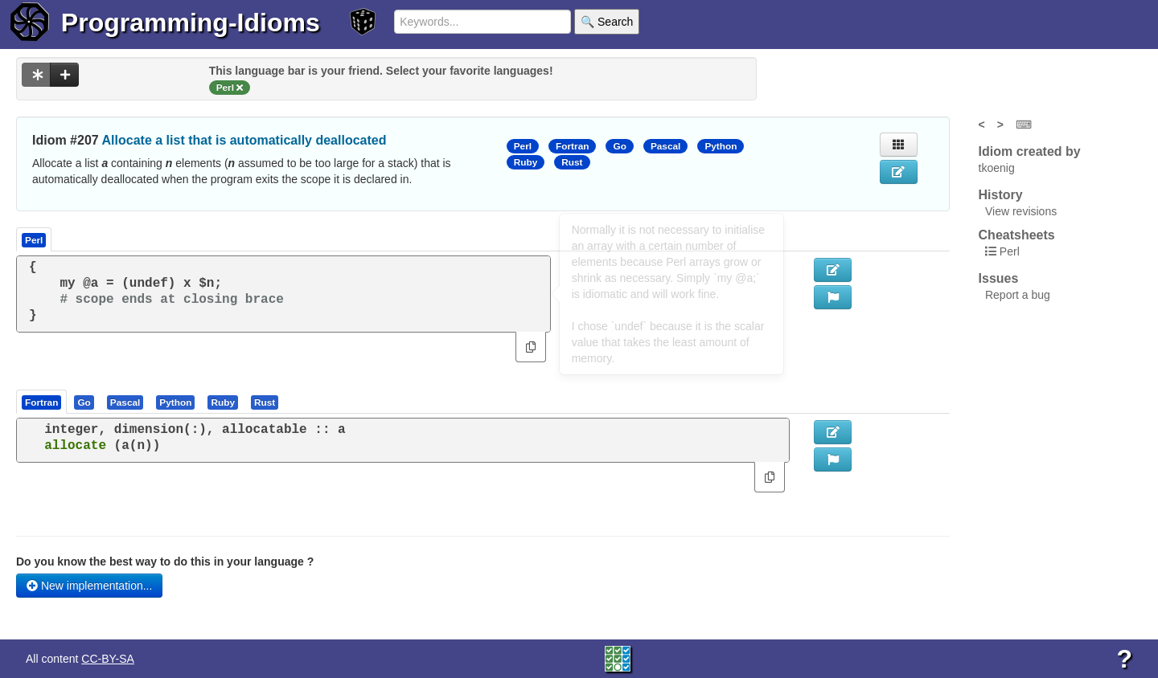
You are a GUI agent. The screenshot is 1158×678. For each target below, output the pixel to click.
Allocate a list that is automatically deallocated (244, 140)
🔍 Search (607, 21)
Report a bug (1017, 294)
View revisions (1021, 211)
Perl (523, 146)
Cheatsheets (1017, 235)
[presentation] (41, 402)
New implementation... (89, 585)
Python (720, 146)
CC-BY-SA (107, 658)
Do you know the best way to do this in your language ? (165, 561)
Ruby (526, 162)
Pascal (666, 146)
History (1001, 195)
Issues (999, 278)
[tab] (42, 402)
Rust (571, 162)
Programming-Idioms (190, 22)
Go (619, 146)
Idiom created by (1030, 151)
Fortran (572, 146)
